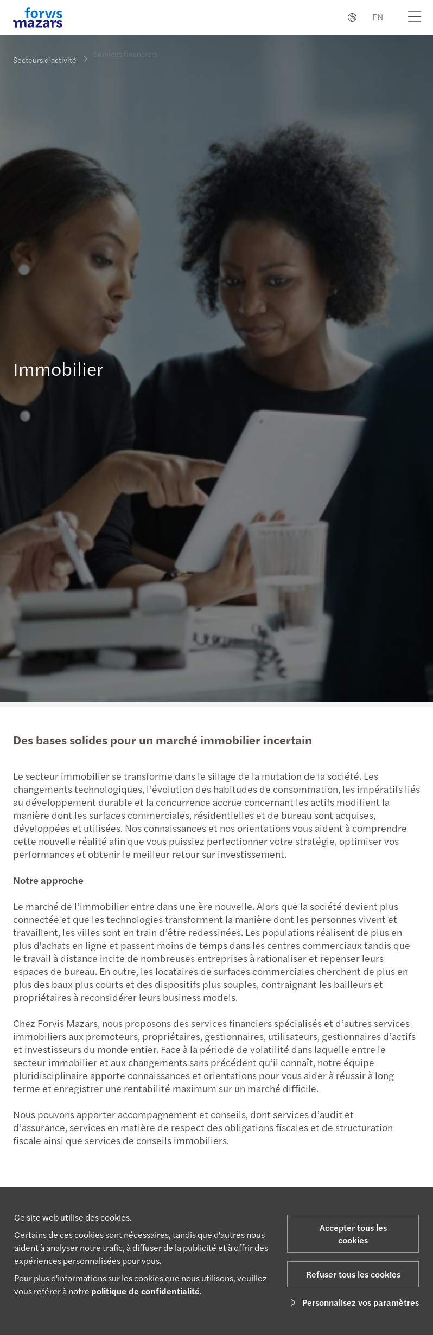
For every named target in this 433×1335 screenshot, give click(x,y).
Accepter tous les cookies (353, 1233)
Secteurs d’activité (45, 59)
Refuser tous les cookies (353, 1274)
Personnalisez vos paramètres (353, 1302)
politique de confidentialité (145, 1291)
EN (377, 16)
